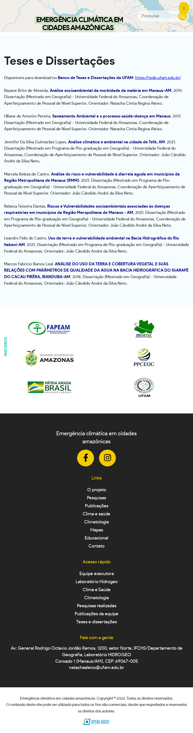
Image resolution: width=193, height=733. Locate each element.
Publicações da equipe (96, 614)
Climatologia (96, 522)
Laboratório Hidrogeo (97, 582)
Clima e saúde (96, 514)
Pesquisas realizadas (96, 606)
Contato (96, 546)
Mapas (96, 530)
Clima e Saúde (97, 590)
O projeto (96, 490)
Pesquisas (96, 498)
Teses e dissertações (96, 622)
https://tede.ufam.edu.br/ (158, 78)
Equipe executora (96, 574)
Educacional (96, 538)
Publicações (96, 506)
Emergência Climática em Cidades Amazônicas (79, 24)
